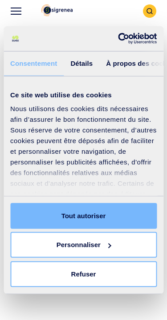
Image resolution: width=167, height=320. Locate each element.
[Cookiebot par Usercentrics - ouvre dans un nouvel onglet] (119, 38)
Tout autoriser (83, 215)
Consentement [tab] (33, 63)
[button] (57, 11)
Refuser (83, 273)
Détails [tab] (81, 63)
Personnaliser (84, 244)
